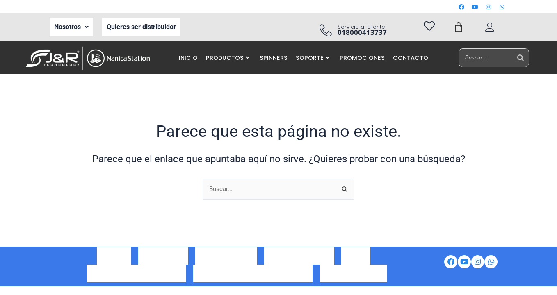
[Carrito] (458, 27)
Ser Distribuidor (163, 261)
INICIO (188, 58)
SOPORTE (312, 58)
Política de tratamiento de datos (136, 272)
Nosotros (71, 27)
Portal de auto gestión (299, 261)
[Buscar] (520, 57)
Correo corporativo (226, 261)
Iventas (356, 261)
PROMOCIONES (362, 58)
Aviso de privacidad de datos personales (253, 272)
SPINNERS (274, 58)
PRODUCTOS (227, 58)
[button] (71, 27)
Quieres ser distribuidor (141, 27)
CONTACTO (410, 58)
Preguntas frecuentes (353, 272)
